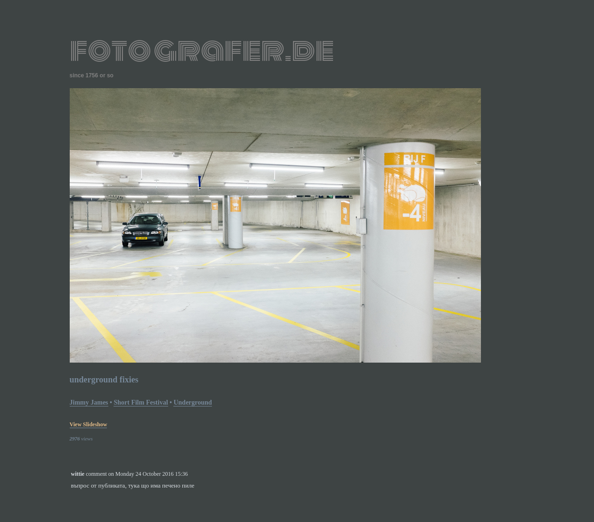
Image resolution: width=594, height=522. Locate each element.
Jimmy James (89, 402)
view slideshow (88, 424)
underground (192, 402)
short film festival (141, 402)
